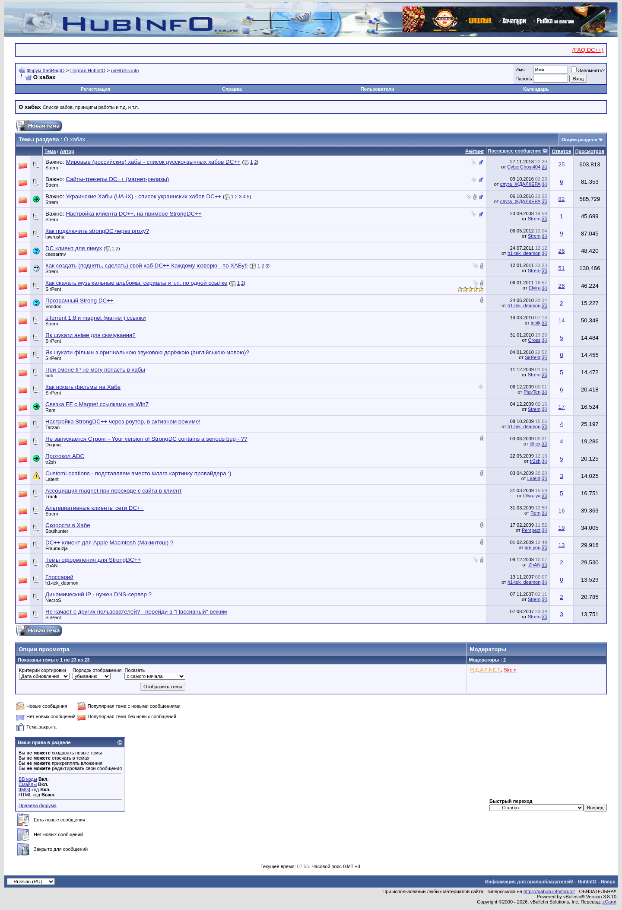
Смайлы (28, 784)
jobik (536, 322)
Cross (534, 340)
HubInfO (587, 881)
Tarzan (52, 427)
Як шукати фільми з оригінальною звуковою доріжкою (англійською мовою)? (147, 352)
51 (562, 268)
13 (562, 545)
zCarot (609, 901)
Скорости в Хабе (67, 525)
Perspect (531, 530)
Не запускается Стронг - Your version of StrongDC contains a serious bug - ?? (146, 439)
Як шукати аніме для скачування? (90, 335)
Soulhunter (56, 531)
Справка (232, 89)
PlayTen (532, 392)
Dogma (52, 444)
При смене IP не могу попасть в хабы (95, 369)
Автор (67, 151)
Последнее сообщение (515, 150)
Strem (51, 167)
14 (562, 320)
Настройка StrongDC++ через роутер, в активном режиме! (122, 421)
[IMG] (24, 789)
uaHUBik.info (125, 70)
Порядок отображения (97, 670)
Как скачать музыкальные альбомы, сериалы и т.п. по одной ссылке (136, 283)
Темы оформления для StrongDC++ (93, 560)
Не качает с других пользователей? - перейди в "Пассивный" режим (136, 611)
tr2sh (50, 462)
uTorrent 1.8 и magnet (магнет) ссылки (95, 318)
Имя (519, 69)
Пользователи (377, 89)
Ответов (561, 151)
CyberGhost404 (523, 166)
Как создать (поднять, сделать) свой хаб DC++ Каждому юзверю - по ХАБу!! (146, 265)
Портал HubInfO (87, 70)
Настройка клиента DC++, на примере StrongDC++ (133, 213)
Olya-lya (531, 495)
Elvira (535, 287)
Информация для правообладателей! (529, 881)
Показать (134, 670)
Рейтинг (474, 151)
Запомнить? (588, 70)
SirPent (53, 289)
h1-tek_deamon (524, 253)
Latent (52, 479)
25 (562, 164)
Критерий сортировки (42, 670)
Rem (50, 410)
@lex (535, 443)
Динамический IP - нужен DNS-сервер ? (98, 594)
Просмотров (589, 151)
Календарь (536, 89)
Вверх (608, 881)
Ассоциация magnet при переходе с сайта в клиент (113, 490)
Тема (50, 151)
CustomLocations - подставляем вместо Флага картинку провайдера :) (138, 473)
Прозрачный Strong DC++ (79, 300)
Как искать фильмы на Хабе (83, 387)
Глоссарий (59, 577)
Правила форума (38, 805)
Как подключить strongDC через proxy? (97, 231)
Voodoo (53, 306)
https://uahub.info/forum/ (549, 891)
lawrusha (54, 236)
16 (562, 510)
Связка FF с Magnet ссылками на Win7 (97, 404)
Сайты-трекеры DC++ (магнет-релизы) (117, 179)
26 (562, 251)
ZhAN (51, 565)
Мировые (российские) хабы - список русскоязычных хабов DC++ (153, 162)
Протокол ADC (64, 456)
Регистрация (96, 89)
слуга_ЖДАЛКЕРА (520, 184)
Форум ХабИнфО (46, 70)
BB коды (28, 779)
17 (562, 407)
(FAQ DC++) (587, 50)
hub (49, 375)
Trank (51, 496)
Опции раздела (579, 139)
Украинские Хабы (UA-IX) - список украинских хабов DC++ (143, 196)
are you (533, 547)
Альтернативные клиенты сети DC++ (94, 508)
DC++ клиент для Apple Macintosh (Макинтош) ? (109, 542)
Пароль (523, 78)
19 (562, 528)
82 (562, 199)
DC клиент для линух (73, 248)
